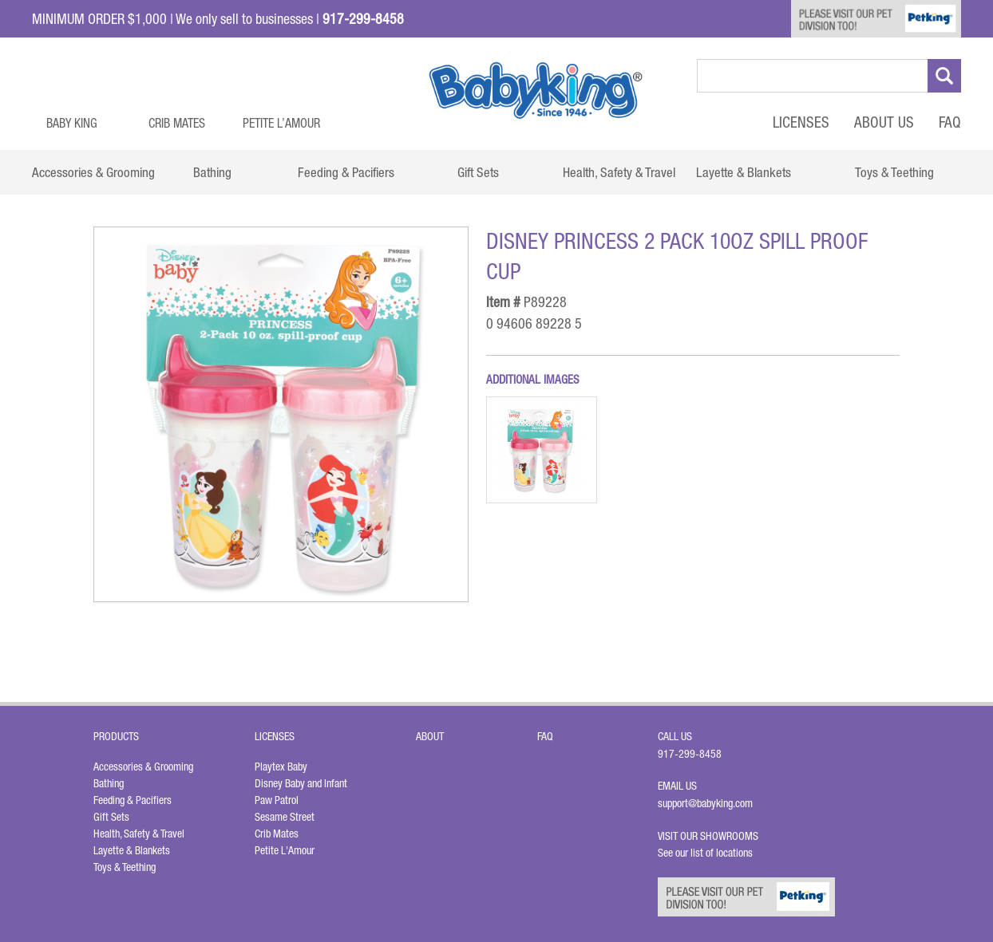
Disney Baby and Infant (301, 783)
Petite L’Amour (281, 123)
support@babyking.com (705, 803)
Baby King (71, 123)
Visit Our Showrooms (710, 836)
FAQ (950, 122)
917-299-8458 (690, 753)
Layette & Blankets (131, 850)
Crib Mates (176, 123)
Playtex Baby (281, 766)
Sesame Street (285, 816)
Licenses (801, 122)
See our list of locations (705, 852)
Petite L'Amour (285, 850)
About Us (884, 122)
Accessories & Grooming (143, 766)
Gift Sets (111, 816)
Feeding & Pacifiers (132, 800)
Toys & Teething (124, 867)
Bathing (108, 783)
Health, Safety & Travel (138, 833)
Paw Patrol (277, 800)
